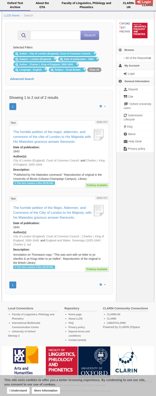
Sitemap (12, 335)
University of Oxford (23, 331)
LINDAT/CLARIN (116, 323)
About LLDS (75, 318)
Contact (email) (77, 340)
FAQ (71, 323)
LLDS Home (12, 15)
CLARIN (111, 318)
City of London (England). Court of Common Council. (46, 160)
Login (144, 2)
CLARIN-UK (114, 314)
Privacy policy (76, 327)
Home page (75, 314)
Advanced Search (22, 79)
